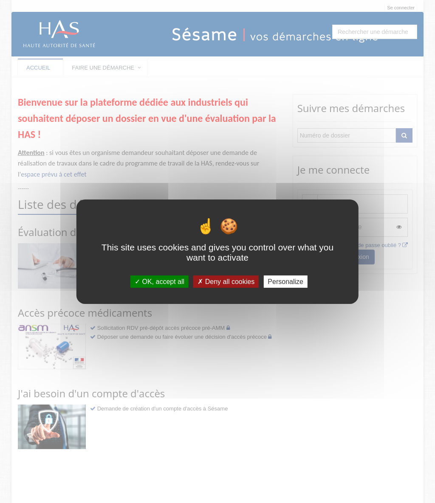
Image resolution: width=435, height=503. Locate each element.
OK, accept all (159, 281)
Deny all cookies (226, 281)
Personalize (285, 281)
